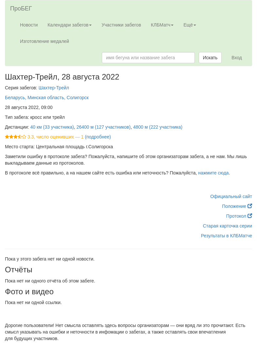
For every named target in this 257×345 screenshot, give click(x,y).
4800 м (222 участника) (157, 127)
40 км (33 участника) (52, 127)
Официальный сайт (231, 196)
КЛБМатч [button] (162, 24)
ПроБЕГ (21, 8)
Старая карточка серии (227, 225)
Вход (236, 57)
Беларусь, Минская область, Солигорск (47, 97)
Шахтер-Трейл (54, 87)
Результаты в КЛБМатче (226, 235)
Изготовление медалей (44, 41)
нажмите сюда (213, 172)
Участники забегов (121, 24)
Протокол (239, 216)
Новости (29, 24)
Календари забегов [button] (69, 24)
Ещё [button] (189, 24)
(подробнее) (98, 136)
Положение (237, 206)
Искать (210, 57)
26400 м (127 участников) (103, 127)
